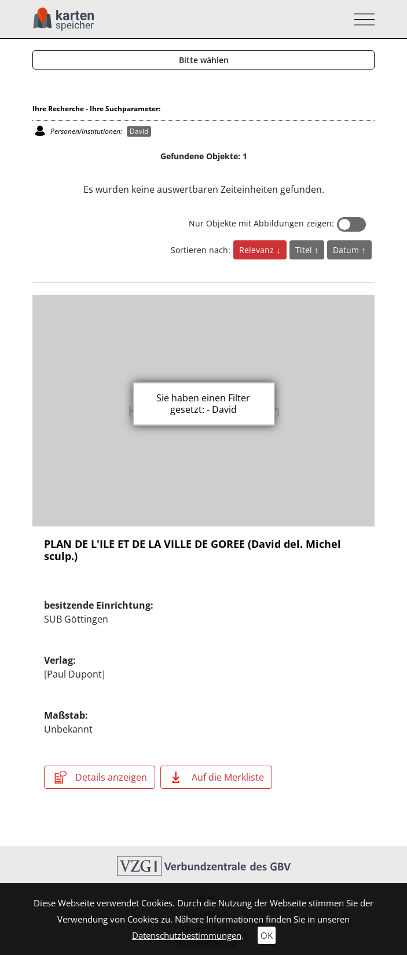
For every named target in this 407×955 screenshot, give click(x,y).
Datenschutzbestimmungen (186, 935)
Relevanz (257, 249)
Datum (347, 249)
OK (267, 935)
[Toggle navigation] (361, 19)
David (139, 131)
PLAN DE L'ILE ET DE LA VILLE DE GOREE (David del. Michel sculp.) (192, 550)
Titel (304, 249)
